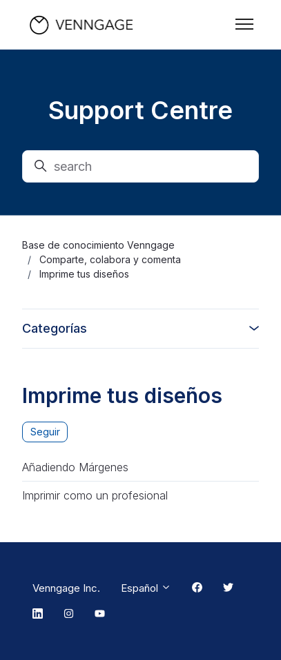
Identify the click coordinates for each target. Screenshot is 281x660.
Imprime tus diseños (84, 274)
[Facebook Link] (197, 588)
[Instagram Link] (68, 614)
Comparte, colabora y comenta (110, 259)
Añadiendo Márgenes (75, 467)
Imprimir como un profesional (95, 495)
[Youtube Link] (99, 614)
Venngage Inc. (66, 588)
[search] (140, 166)
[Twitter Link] (228, 588)
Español (146, 588)
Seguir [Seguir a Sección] (45, 431)
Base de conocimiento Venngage (98, 245)
